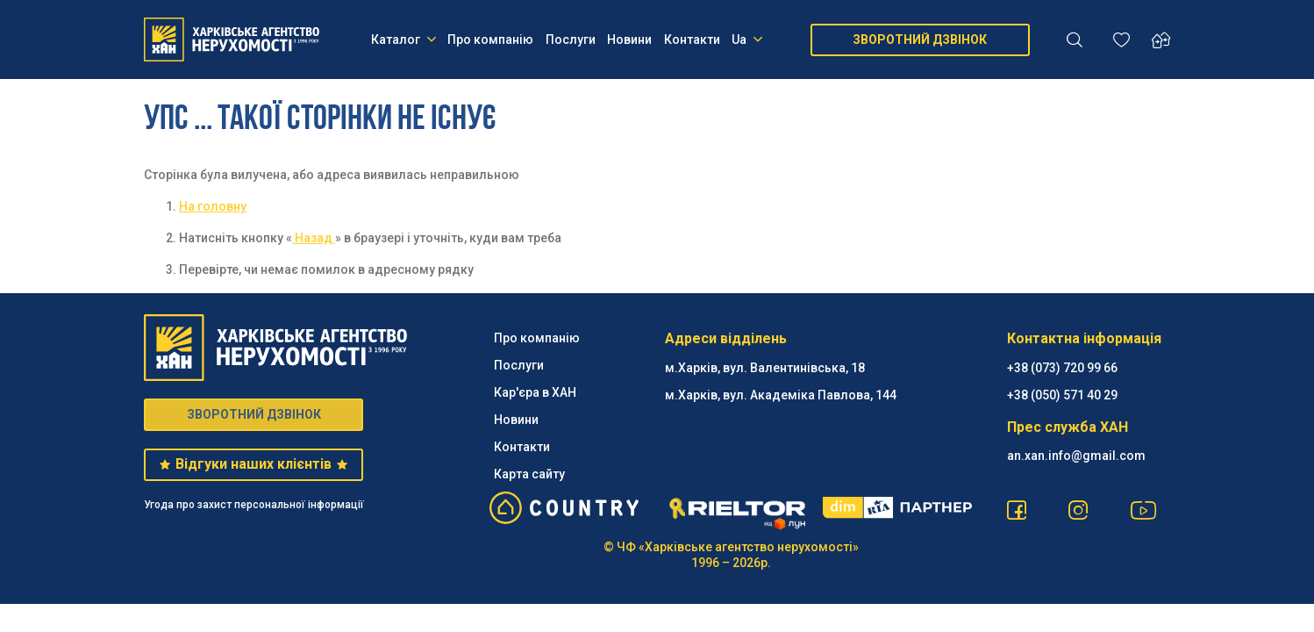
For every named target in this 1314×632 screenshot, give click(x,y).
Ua (747, 39)
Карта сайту (529, 474)
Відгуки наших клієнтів (253, 464)
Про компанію (490, 39)
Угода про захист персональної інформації (254, 505)
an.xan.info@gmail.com (1076, 456)
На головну (212, 206)
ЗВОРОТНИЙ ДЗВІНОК (920, 39)
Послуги (571, 39)
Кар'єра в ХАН (535, 392)
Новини (629, 39)
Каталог (403, 39)
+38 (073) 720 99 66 (1062, 368)
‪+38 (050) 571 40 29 (1062, 395)
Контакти (692, 39)
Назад (313, 238)
